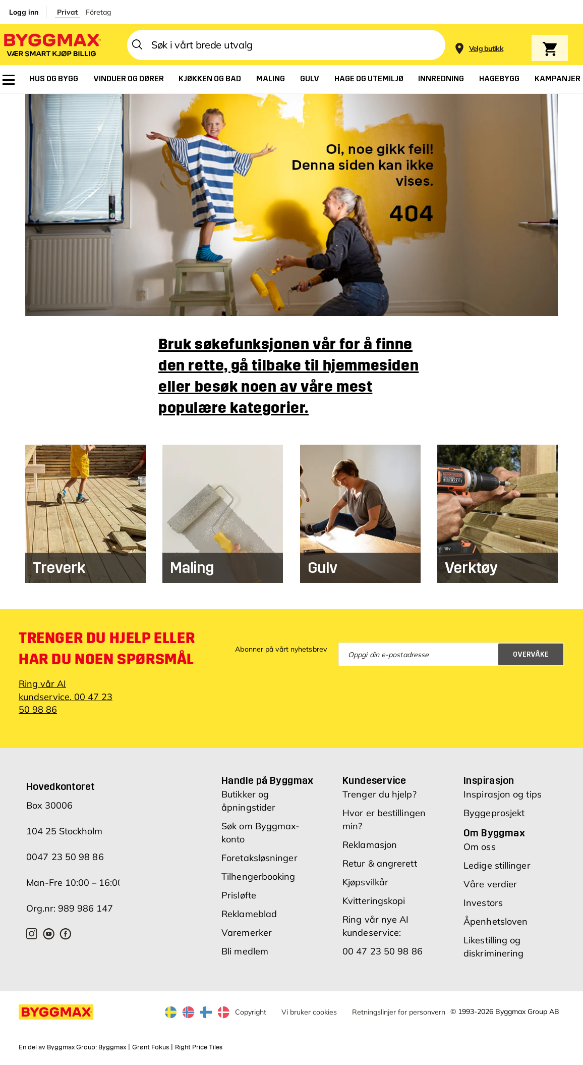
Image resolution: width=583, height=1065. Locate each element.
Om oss (479, 847)
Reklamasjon (369, 844)
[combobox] (286, 45)
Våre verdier (490, 884)
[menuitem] (9, 80)
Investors (483, 903)
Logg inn (23, 12)
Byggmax (112, 1047)
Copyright (250, 1012)
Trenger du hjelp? (379, 794)
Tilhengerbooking (258, 876)
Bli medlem (244, 951)
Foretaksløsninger (259, 858)
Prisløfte (238, 895)
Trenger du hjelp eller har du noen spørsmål (107, 648)
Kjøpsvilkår (365, 882)
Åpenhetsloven (495, 921)
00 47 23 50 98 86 (382, 951)
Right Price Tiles (198, 1047)
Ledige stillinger (497, 865)
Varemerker (246, 932)
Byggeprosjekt (493, 813)
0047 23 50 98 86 (65, 857)
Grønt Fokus (150, 1047)
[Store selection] (484, 45)
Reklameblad (249, 914)
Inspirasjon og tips (502, 794)
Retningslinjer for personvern (398, 1012)
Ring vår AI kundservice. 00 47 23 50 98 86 (65, 696)
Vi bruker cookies (309, 1012)
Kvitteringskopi (373, 901)
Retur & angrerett (379, 863)
